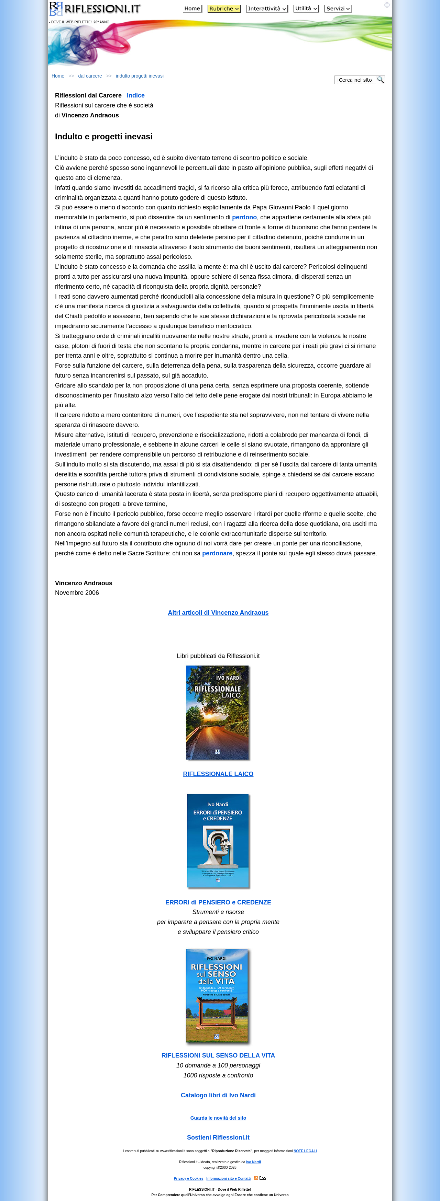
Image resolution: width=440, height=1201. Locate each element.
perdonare (217, 553)
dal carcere (90, 76)
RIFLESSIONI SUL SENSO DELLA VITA (218, 1055)
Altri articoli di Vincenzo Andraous (218, 612)
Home (58, 76)
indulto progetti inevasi (140, 76)
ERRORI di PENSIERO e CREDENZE (218, 902)
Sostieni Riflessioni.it (218, 1137)
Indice (136, 95)
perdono (244, 217)
